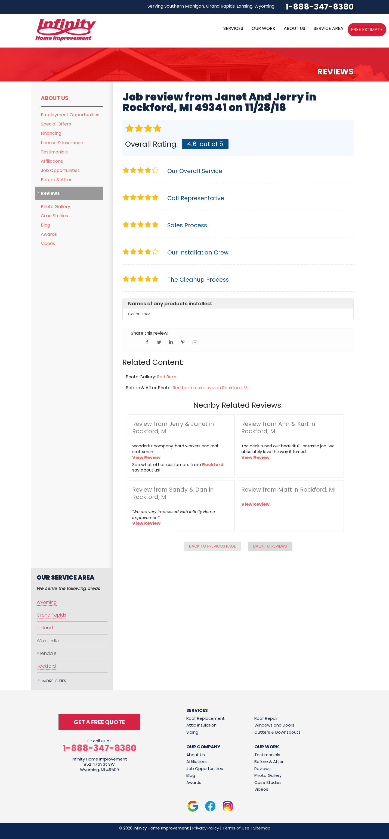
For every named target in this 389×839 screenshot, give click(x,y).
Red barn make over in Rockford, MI (210, 388)
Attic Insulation (201, 725)
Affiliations (52, 161)
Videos (48, 243)
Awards (49, 234)
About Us (55, 98)
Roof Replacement (205, 718)
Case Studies (54, 215)
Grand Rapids (51, 615)
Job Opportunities (60, 170)
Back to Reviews (270, 546)
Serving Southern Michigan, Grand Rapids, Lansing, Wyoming (210, 6)
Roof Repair (266, 718)
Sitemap (261, 828)
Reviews (50, 193)
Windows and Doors (274, 725)
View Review (146, 457)
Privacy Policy (205, 828)
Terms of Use (236, 828)
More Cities (54, 681)
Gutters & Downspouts (277, 732)
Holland (45, 628)
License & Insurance (62, 142)
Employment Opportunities (70, 114)
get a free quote (99, 722)
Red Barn (166, 377)
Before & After (56, 179)
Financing (51, 133)
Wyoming (47, 602)
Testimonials (54, 152)
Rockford (213, 464)
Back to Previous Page (212, 546)
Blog (45, 225)
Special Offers (56, 124)
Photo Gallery (55, 206)
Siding (192, 732)
